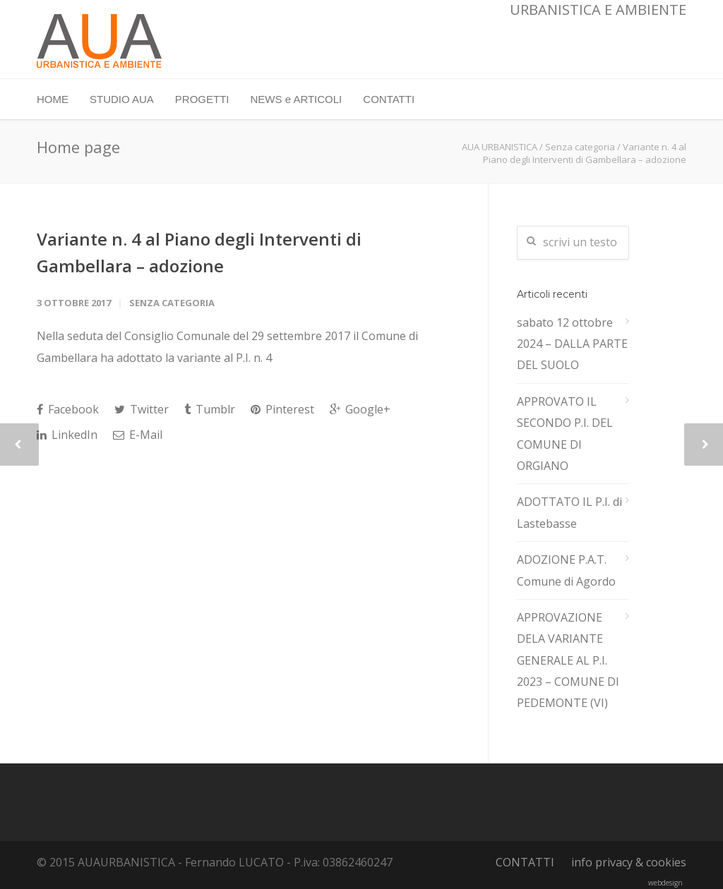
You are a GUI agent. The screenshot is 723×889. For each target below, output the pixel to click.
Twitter (141, 409)
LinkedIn (67, 434)
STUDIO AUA (122, 99)
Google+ (360, 409)
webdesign (665, 883)
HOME (52, 99)
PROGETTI (202, 99)
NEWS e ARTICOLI (296, 99)
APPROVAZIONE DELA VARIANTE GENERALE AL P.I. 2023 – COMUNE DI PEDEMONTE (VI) (568, 660)
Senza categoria (580, 146)
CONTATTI (388, 99)
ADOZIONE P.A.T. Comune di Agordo (566, 570)
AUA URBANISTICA (499, 146)
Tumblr (209, 409)
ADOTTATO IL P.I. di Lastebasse (569, 512)
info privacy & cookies (628, 862)
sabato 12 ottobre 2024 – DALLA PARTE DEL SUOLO (572, 344)
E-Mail (137, 434)
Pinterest (282, 409)
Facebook (68, 409)
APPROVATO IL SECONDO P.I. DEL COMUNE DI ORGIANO (565, 433)
